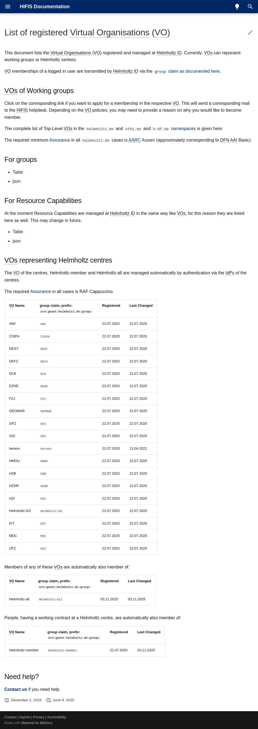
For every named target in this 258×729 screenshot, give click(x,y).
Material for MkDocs (37, 723)
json (17, 181)
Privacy (38, 717)
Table (18, 172)
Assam (142, 140)
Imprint (24, 717)
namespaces (183, 128)
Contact (10, 717)
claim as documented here (187, 71)
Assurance (59, 140)
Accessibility (56, 717)
